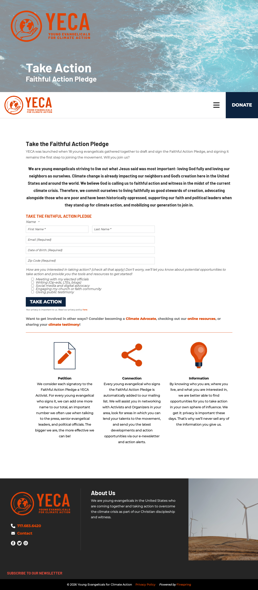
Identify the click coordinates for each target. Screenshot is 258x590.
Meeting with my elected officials (59, 279)
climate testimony (63, 325)
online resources (201, 319)
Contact (24, 533)
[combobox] (218, 26)
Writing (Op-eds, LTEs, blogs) (56, 282)
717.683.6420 (29, 526)
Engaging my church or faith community (66, 289)
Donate (242, 105)
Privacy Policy (145, 584)
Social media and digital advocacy (60, 286)
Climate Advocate (141, 319)
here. (84, 309)
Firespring (184, 584)
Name (31, 222)
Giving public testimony (52, 292)
